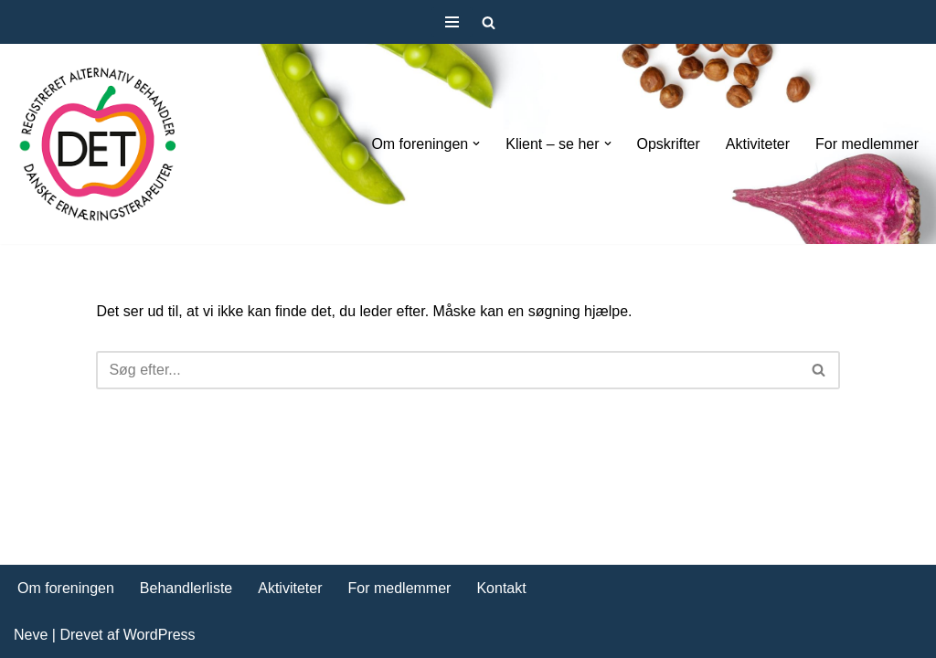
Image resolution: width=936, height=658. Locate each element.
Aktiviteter (758, 144)
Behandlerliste (186, 588)
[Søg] (488, 22)
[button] (476, 143)
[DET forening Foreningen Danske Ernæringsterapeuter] (98, 144)
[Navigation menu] (452, 22)
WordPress (159, 634)
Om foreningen (65, 588)
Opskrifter (668, 144)
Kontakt (501, 588)
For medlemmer (867, 144)
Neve (31, 634)
